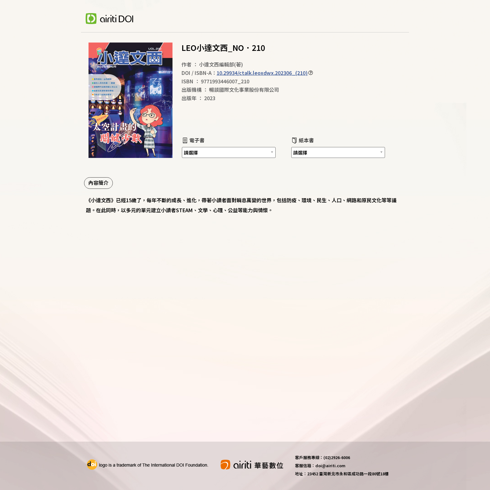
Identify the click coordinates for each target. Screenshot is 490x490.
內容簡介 (98, 182)
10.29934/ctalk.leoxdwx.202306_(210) (262, 72)
